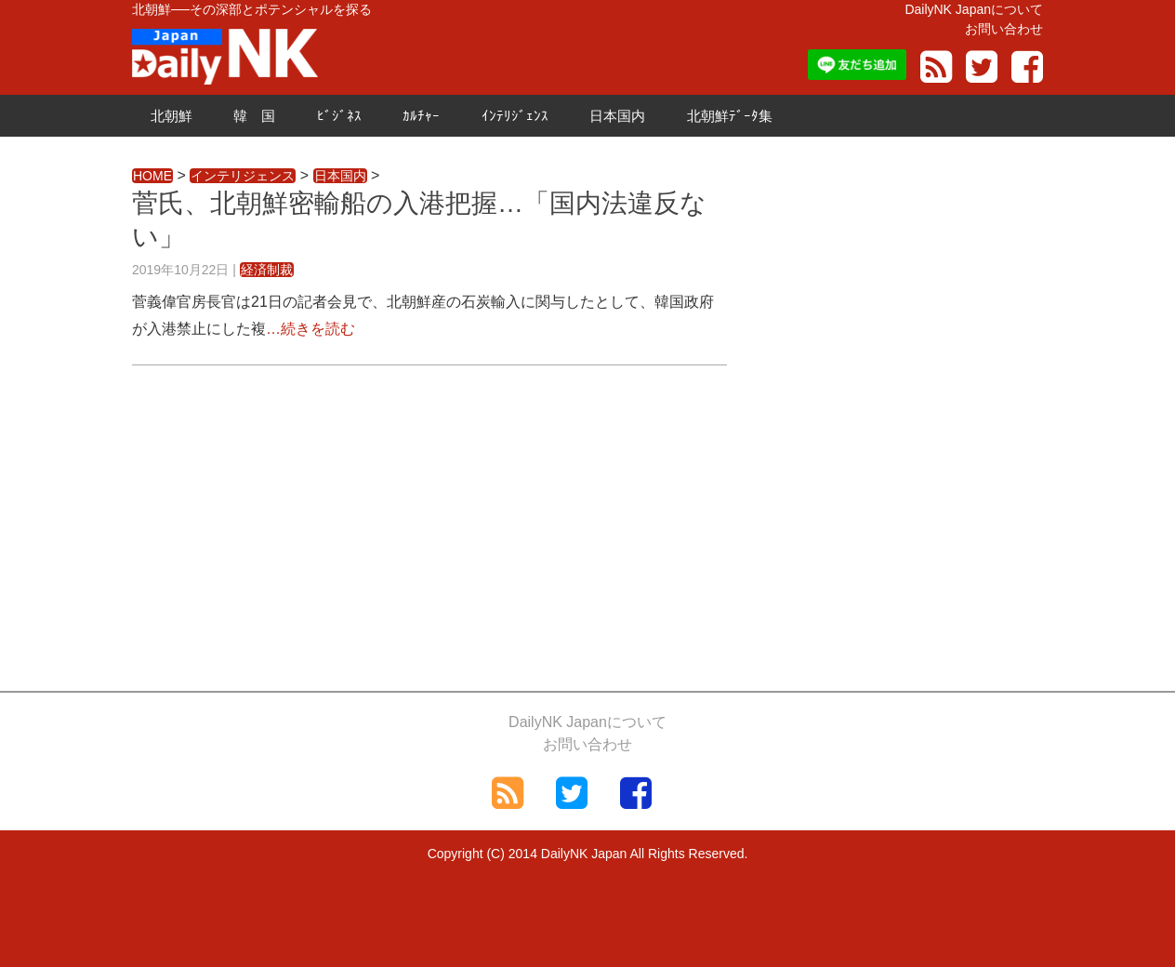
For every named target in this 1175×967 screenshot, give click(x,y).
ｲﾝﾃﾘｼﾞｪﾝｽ (515, 116)
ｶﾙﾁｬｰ (421, 116)
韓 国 (254, 116)
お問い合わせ (1004, 28)
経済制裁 (267, 269)
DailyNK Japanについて (973, 9)
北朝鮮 (171, 116)
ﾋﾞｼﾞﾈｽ (339, 116)
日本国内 (617, 116)
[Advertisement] (429, 523)
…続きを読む (310, 329)
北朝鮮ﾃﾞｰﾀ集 (729, 116)
